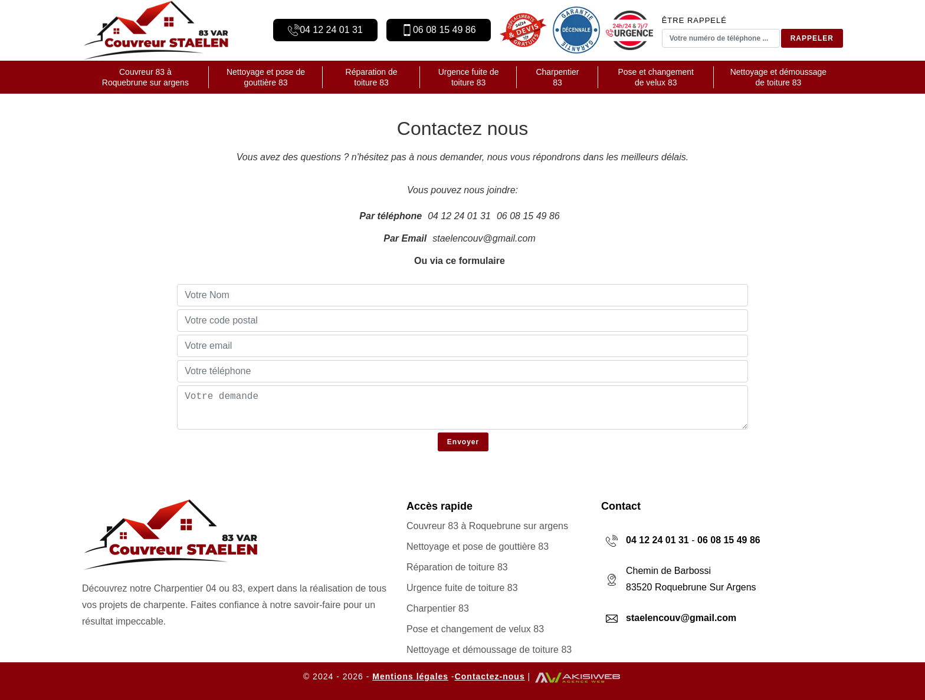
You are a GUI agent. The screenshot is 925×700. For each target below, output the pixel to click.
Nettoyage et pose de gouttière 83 (266, 77)
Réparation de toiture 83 (372, 77)
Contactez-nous (490, 676)
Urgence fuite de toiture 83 (468, 77)
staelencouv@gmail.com (484, 238)
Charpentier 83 (557, 77)
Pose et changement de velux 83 (656, 77)
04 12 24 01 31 (331, 30)
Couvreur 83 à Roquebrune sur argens (145, 77)
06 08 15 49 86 (444, 30)
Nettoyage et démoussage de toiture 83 (778, 77)
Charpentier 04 (185, 588)
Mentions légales (410, 676)
